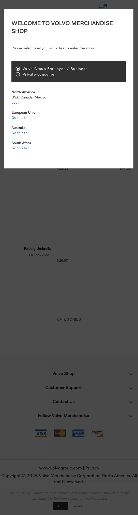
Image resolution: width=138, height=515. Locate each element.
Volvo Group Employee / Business (55, 68)
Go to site (19, 117)
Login (15, 102)
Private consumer (39, 74)
